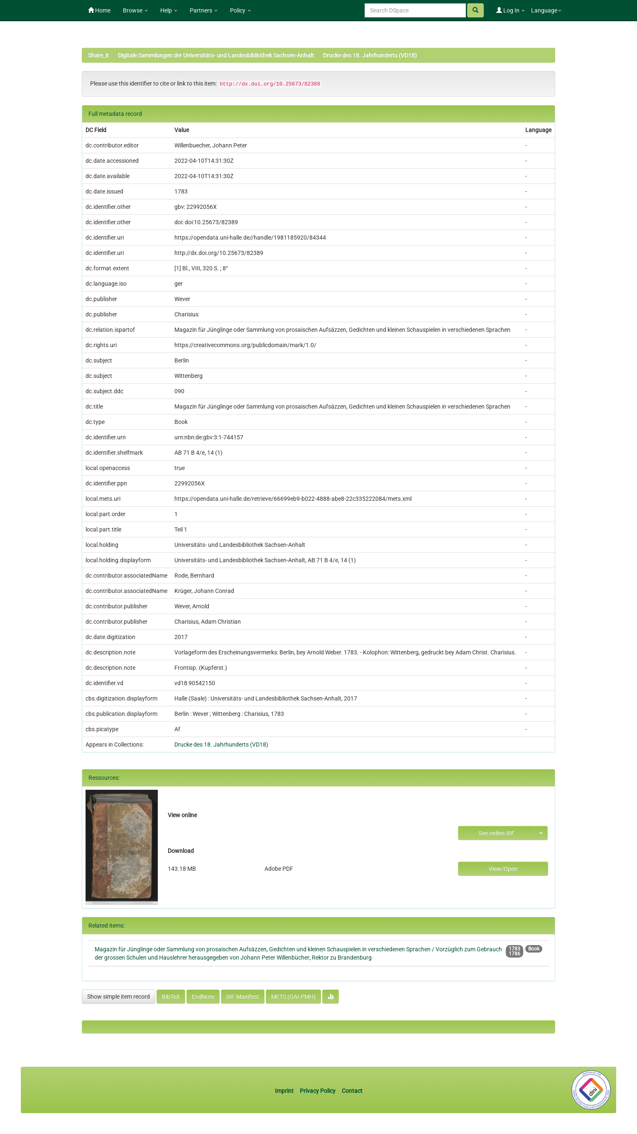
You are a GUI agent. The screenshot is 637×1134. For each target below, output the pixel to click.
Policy (240, 10)
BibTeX (171, 996)
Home (99, 10)
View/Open (503, 868)
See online (496, 833)
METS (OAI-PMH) (293, 996)
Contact (352, 1090)
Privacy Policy (318, 1090)
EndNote (203, 996)
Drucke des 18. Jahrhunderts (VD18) (370, 55)
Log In (510, 10)
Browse (135, 10)
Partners (204, 10)
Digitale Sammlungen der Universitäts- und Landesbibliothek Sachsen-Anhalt (216, 55)
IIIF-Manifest (242, 996)
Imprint (285, 1090)
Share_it (98, 55)
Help (168, 10)
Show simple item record (118, 996)
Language (546, 10)
